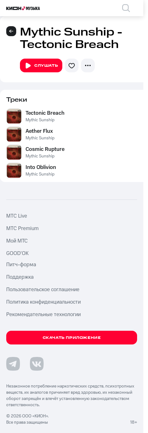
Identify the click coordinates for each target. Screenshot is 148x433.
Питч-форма (21, 264)
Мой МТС (17, 241)
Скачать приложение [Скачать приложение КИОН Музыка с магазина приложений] (72, 337)
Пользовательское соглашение (42, 289)
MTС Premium (22, 228)
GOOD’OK (17, 253)
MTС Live (16, 216)
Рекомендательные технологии (43, 314)
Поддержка (20, 277)
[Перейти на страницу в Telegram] (13, 364)
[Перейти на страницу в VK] (37, 364)
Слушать (41, 66)
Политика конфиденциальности (43, 302)
